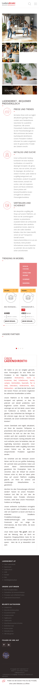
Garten (32, 380)
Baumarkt (25, 383)
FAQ (5, 577)
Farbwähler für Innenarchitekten (14, 592)
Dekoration (13, 386)
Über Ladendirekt (9, 564)
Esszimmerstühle (9, 613)
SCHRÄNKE (26, 279)
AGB (5, 572)
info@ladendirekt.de (19, 672)
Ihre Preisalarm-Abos (10, 590)
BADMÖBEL (26, 283)
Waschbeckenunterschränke (13, 623)
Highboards (8, 618)
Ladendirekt (9, 4)
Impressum (7, 567)
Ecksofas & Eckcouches (11, 610)
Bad (15, 380)
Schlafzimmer (23, 380)
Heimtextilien (15, 383)
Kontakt (6, 575)
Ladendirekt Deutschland (13, 598)
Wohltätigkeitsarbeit (10, 580)
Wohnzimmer (19, 378)
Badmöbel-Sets (9, 626)
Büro (32, 386)
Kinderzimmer (24, 386)
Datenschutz (8, 569)
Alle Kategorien (9, 634)
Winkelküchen (8, 631)
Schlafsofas (8, 607)
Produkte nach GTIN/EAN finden (14, 595)
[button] (16, 348)
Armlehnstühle (9, 615)
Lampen (7, 383)
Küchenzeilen (8, 628)
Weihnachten (8, 388)
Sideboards (8, 620)
